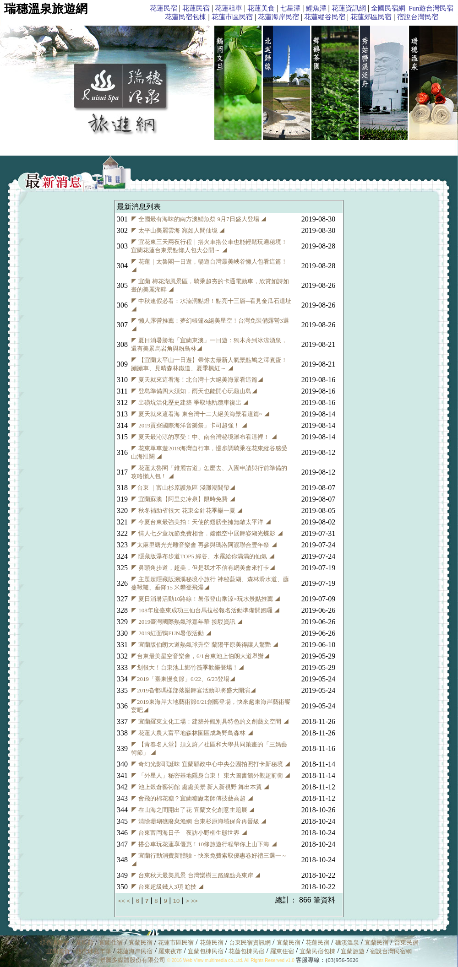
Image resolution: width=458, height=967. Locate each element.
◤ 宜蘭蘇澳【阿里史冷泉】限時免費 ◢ (183, 499)
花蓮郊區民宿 (371, 17)
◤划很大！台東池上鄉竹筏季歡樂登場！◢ (187, 667)
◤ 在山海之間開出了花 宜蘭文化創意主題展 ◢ (193, 809)
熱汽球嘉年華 (93, 951)
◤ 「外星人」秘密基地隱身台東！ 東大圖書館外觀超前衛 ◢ (210, 775)
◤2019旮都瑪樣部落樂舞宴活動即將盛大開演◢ (193, 690)
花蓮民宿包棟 (185, 17)
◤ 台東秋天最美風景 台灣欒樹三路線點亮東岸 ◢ (196, 875)
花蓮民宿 (163, 8)
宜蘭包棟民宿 (206, 951)
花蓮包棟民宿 (246, 951)
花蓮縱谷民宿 (324, 17)
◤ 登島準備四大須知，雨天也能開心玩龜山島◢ (194, 391)
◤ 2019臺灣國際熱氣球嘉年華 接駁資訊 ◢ (187, 621)
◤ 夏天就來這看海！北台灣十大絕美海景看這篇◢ (197, 379)
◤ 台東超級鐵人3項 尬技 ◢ (167, 886)
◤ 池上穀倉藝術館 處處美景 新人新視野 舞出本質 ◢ (200, 786)
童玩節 (84, 942)
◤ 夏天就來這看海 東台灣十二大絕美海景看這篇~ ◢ (200, 414)
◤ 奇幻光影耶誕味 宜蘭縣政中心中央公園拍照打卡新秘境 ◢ (210, 764)
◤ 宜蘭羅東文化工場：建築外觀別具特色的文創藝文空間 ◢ (210, 721)
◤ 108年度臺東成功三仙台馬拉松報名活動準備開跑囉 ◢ (205, 610)
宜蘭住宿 (111, 942)
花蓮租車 (228, 8)
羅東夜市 (171, 951)
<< (122, 900)
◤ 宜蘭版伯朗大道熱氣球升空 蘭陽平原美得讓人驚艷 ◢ (204, 644)
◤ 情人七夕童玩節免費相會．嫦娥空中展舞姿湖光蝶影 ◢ (207, 533)
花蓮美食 (261, 8)
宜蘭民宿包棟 (317, 951)
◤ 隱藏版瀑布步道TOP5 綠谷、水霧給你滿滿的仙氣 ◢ (203, 556)
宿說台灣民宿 (417, 17)
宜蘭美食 (58, 951)
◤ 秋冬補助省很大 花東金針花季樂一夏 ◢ (187, 510)
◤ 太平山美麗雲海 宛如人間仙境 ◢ (178, 230)
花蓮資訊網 (349, 8)
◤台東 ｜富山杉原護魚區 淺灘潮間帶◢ (183, 487)
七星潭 (290, 8)
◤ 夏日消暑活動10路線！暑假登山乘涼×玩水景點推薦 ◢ (205, 598)
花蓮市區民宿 (232, 17)
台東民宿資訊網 (250, 942)
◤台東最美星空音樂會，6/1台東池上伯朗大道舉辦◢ (200, 656)
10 (176, 900)
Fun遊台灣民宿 (431, 8)
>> (194, 900)
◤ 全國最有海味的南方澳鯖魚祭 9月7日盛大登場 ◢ (199, 219)
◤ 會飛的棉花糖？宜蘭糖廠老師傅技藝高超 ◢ (192, 798)
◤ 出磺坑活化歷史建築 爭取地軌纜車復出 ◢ (190, 402)
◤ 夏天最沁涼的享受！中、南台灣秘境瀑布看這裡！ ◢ (204, 436)
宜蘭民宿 (141, 942)
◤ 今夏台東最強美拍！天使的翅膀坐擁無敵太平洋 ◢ (201, 522)
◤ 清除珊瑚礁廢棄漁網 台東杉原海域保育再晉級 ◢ (199, 821)
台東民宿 (406, 942)
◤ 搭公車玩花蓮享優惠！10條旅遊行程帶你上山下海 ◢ (204, 844)
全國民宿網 (388, 8)
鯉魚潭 (316, 8)
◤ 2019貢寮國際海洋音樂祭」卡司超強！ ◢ (189, 425)
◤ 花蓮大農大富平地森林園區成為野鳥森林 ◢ (192, 732)
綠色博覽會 (55, 942)
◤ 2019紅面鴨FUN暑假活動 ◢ (171, 633)
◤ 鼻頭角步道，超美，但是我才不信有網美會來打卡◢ (203, 567)
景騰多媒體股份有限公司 (132, 959)
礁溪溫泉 (347, 942)
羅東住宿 (282, 951)
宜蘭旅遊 (352, 951)
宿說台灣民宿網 (391, 951)
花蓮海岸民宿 (278, 17)
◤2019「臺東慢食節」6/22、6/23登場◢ (183, 678)
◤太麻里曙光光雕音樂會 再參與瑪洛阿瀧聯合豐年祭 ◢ (204, 544)
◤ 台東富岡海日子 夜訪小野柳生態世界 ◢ (189, 832)
